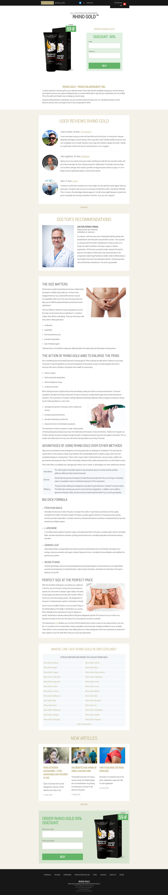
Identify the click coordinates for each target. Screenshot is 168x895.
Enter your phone (48, 841)
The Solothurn (85, 131)
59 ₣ (56, 623)
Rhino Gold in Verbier (92, 714)
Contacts (113, 875)
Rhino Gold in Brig (50, 700)
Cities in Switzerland (84, 724)
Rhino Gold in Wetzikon (93, 719)
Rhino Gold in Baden (92, 691)
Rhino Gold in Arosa (92, 686)
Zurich (74, 181)
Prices (121, 875)
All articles (84, 804)
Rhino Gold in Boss (50, 705)
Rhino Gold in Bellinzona (52, 696)
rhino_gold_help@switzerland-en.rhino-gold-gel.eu (84, 884)
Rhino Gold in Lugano (51, 672)
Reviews (57, 875)
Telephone (92, 51)
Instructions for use (82, 875)
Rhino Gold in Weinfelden (93, 710)
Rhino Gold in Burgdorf (93, 700)
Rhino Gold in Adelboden (93, 677)
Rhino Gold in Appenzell (52, 681)
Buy (104, 66)
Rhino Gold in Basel (50, 667)
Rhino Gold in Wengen (51, 714)
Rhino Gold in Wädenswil (52, 710)
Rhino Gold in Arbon (50, 686)
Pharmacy (47, 875)
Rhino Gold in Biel (91, 696)
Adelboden (85, 156)
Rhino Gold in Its (91, 705)
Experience (67, 875)
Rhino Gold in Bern (91, 667)
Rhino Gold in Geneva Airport (95, 672)
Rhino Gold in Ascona (51, 691)
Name (90, 41)
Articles (103, 875)
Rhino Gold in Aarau (92, 681)
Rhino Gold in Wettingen (52, 719)
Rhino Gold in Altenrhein (52, 677)
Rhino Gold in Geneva (51, 663)
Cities (95, 875)
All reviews (84, 207)
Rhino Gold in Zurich (92, 663)
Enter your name (48, 829)
